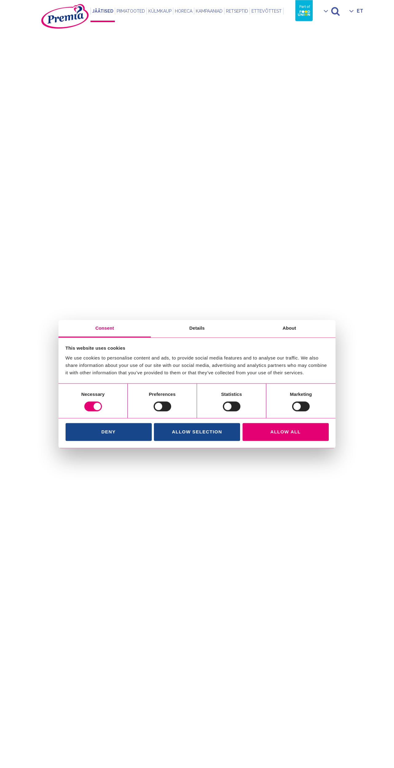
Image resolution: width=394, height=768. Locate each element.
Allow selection (197, 432)
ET (360, 11)
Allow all (285, 432)
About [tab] (289, 328)
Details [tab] (197, 328)
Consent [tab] (104, 328)
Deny (108, 432)
